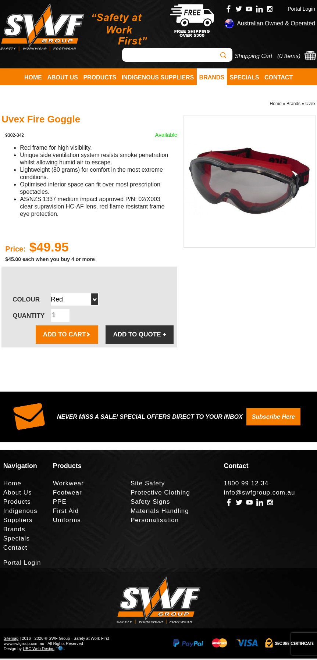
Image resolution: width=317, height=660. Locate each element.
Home (33, 77)
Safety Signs (150, 503)
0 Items (288, 56)
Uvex (310, 105)
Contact (278, 77)
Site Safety (148, 484)
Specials (244, 77)
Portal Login (301, 9)
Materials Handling (160, 512)
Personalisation (155, 521)
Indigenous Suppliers (158, 77)
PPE (60, 503)
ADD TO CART (67, 335)
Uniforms (67, 521)
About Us (62, 77)
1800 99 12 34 (246, 484)
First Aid (66, 512)
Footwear (67, 493)
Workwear (68, 484)
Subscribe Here (273, 418)
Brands (211, 77)
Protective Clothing (160, 493)
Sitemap (11, 640)
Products (99, 77)
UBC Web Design (38, 650)
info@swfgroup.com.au (259, 493)
